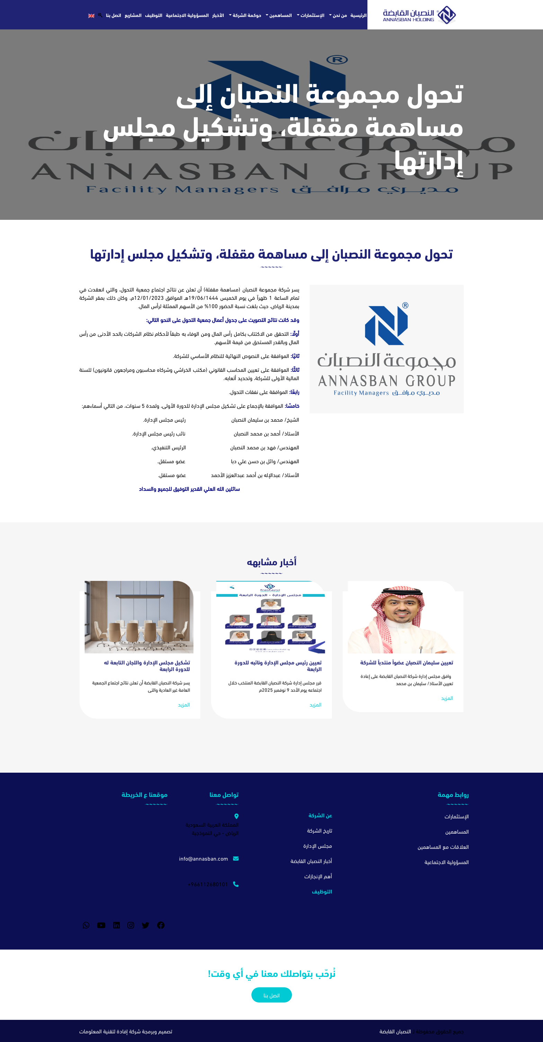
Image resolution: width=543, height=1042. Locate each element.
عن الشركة (320, 815)
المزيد (443, 688)
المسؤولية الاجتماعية (187, 14)
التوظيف (153, 14)
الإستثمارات (312, 14)
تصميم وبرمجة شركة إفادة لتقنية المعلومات (125, 1031)
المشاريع (133, 14)
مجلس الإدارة (317, 845)
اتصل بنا (113, 14)
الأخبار (218, 14)
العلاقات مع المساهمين (443, 846)
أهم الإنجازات (318, 876)
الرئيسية (358, 14)
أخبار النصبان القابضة (311, 860)
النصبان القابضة (395, 1031)
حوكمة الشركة (246, 14)
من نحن (339, 14)
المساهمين (280, 14)
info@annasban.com (209, 858)
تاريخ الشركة (319, 830)
